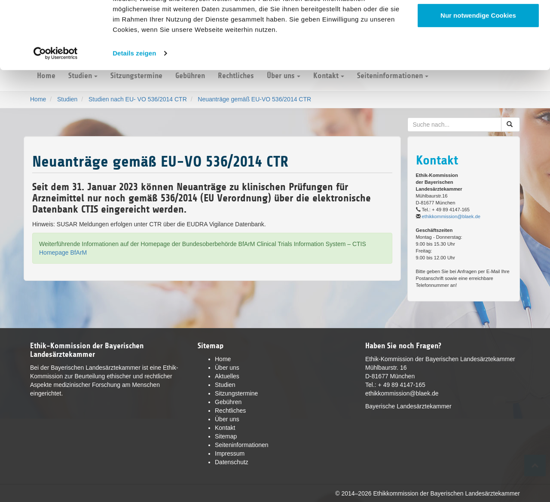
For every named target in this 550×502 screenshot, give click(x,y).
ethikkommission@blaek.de (451, 216)
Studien (225, 384)
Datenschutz (231, 462)
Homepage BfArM (63, 252)
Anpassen (478, 51)
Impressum (229, 453)
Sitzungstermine (236, 393)
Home (223, 359)
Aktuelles (227, 376)
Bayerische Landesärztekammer (408, 406)
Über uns (227, 367)
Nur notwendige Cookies (478, 78)
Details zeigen (134, 116)
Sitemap (226, 436)
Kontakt (225, 427)
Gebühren (228, 402)
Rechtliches (230, 410)
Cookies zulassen (478, 22)
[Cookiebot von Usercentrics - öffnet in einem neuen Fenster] (55, 116)
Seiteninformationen (242, 444)
